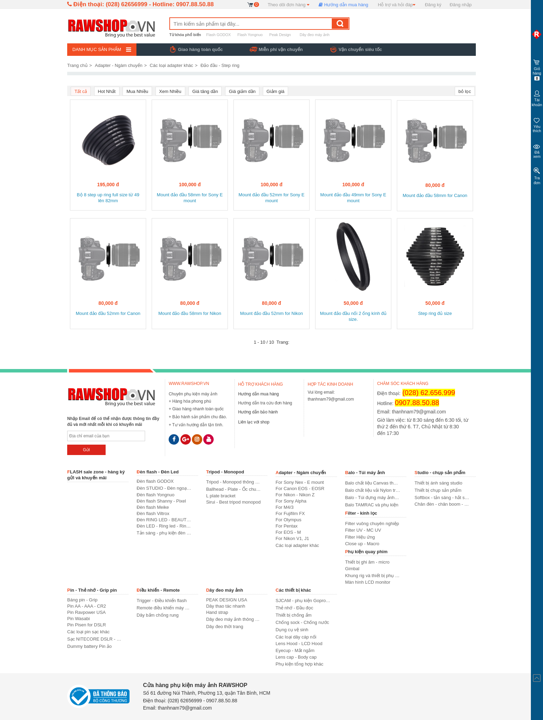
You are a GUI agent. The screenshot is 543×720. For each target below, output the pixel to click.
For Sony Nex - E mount (300, 482)
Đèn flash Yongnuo (156, 494)
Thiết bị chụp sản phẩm (438, 490)
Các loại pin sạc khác (88, 631)
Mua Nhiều (137, 91)
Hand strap (217, 612)
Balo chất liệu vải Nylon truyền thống (372, 490)
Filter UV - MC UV (363, 530)
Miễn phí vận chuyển (281, 49)
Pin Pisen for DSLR (86, 624)
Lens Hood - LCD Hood (299, 643)
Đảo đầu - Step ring (220, 65)
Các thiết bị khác (293, 590)
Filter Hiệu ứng (360, 537)
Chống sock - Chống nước (302, 622)
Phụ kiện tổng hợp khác (299, 664)
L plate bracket (220, 495)
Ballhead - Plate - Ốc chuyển (233, 489)
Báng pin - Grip (82, 599)
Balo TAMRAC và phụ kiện (371, 504)
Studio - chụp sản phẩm (440, 472)
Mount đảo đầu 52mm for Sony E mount (271, 197)
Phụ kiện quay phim (366, 551)
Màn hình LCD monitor (367, 582)
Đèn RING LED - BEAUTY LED (164, 519)
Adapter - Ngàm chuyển (118, 65)
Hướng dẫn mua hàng (343, 4)
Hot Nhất (107, 91)
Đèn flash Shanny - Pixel (161, 501)
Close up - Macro (362, 543)
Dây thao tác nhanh (225, 606)
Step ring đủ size (435, 313)
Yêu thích (537, 124)
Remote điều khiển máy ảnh (164, 607)
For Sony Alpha (291, 501)
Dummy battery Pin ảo (89, 646)
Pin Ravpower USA (86, 612)
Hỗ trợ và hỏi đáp (396, 4)
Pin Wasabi (78, 618)
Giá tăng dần (205, 91)
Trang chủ (77, 65)
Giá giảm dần (242, 91)
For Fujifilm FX (290, 513)
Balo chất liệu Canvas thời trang (372, 483)
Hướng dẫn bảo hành (258, 412)
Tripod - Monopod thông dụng (233, 482)
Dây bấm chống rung (158, 615)
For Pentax (287, 526)
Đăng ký (433, 4)
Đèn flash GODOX (155, 481)
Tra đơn (537, 176)
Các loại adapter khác (171, 65)
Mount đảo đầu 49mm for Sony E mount (353, 197)
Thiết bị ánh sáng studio (438, 483)
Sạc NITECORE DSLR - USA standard (94, 639)
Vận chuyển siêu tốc (360, 49)
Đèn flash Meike (153, 507)
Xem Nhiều (170, 91)
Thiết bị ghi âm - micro (367, 562)
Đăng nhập (461, 4)
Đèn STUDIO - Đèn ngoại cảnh (164, 488)
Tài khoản (537, 98)
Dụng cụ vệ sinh (292, 629)
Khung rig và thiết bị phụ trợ (372, 575)
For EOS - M (288, 532)
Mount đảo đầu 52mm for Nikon (271, 313)
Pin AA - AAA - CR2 (86, 606)
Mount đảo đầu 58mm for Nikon (189, 313)
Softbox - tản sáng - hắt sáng (442, 497)
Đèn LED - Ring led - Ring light (164, 526)
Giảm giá (276, 91)
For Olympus (288, 519)
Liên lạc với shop (253, 422)
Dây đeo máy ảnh (314, 35)
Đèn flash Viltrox (153, 513)
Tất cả (80, 91)
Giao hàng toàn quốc (200, 49)
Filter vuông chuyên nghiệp (372, 523)
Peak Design (280, 35)
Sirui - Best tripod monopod (233, 502)
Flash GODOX (218, 35)
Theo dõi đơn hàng (288, 4)
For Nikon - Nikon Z (295, 494)
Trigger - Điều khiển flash (162, 600)
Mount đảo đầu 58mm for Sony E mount (190, 197)
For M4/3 (285, 507)
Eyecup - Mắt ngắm (295, 650)
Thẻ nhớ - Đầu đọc (294, 607)
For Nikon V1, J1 (292, 538)
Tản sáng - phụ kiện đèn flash (164, 532)
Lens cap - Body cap (296, 657)
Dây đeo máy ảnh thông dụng (233, 619)
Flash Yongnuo (250, 35)
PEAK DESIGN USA (226, 599)
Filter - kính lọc (361, 513)
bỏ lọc (465, 91)
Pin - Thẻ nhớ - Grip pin (92, 590)
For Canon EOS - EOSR (300, 488)
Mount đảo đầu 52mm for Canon (108, 313)
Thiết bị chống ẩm (294, 615)
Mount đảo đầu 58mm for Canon (435, 195)
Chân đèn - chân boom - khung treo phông (442, 504)
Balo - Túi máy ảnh (365, 472)
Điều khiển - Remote (158, 590)
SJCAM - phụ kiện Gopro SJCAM (303, 600)
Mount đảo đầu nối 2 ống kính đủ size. (353, 316)
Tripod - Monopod (225, 471)
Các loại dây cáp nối (296, 637)
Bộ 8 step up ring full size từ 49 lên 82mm (108, 197)
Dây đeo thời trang (224, 626)
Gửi (86, 449)
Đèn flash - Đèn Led (158, 471)
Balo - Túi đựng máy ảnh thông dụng (372, 497)
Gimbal (352, 568)
